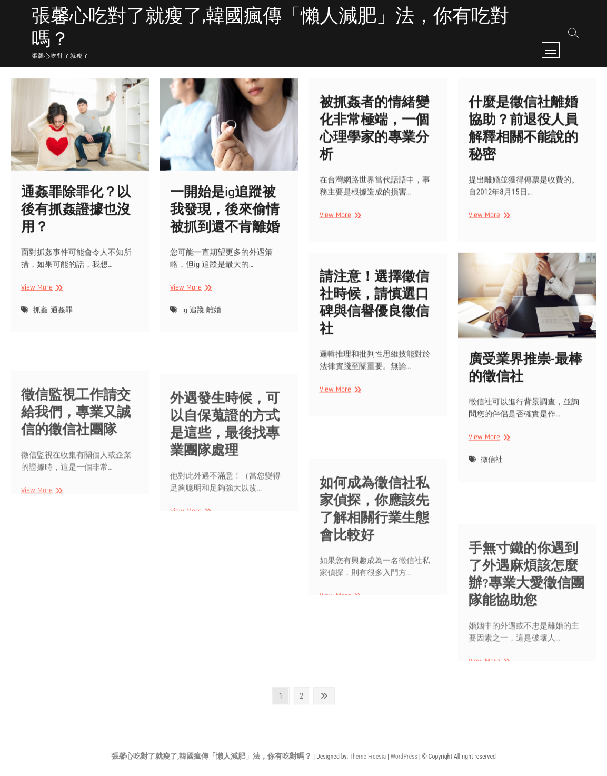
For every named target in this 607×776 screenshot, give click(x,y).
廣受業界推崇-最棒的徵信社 (525, 379)
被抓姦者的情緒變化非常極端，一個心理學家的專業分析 (374, 136)
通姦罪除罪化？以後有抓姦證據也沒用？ (76, 222)
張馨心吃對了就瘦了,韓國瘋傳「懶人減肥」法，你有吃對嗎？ (270, 28)
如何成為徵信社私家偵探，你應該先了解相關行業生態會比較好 (374, 556)
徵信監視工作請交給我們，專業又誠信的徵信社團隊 (76, 455)
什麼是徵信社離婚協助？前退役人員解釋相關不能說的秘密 (523, 136)
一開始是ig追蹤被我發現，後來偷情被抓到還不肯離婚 (225, 222)
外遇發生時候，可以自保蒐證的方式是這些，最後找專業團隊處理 (225, 472)
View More (40, 300)
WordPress (404, 756)
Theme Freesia (368, 756)
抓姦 (40, 322)
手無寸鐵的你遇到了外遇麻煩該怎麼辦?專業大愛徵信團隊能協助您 (526, 622)
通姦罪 (62, 322)
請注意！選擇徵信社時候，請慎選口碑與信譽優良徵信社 (374, 311)
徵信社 (492, 470)
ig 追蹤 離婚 (201, 322)
